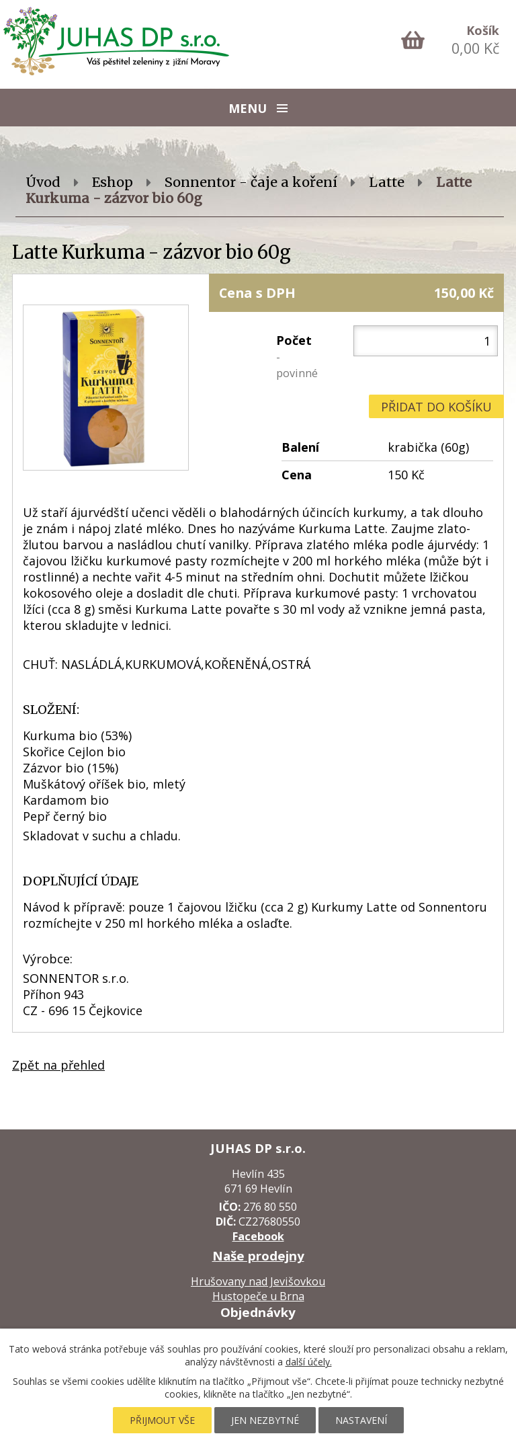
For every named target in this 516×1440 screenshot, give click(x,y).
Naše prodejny (258, 1255)
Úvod (43, 182)
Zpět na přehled (58, 1065)
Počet (297, 356)
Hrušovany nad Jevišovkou (258, 1281)
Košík (482, 30)
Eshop (112, 182)
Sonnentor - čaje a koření (251, 182)
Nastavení (361, 1420)
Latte (386, 182)
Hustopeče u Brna (258, 1296)
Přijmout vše (162, 1420)
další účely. (309, 1361)
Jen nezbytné (265, 1420)
